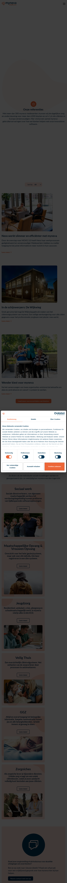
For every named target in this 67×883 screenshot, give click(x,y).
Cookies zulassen (54, 466)
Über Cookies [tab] (55, 419)
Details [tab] (33, 419)
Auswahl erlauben (33, 466)
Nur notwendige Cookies (12, 466)
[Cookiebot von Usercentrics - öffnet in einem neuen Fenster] (56, 413)
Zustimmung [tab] (11, 419)
